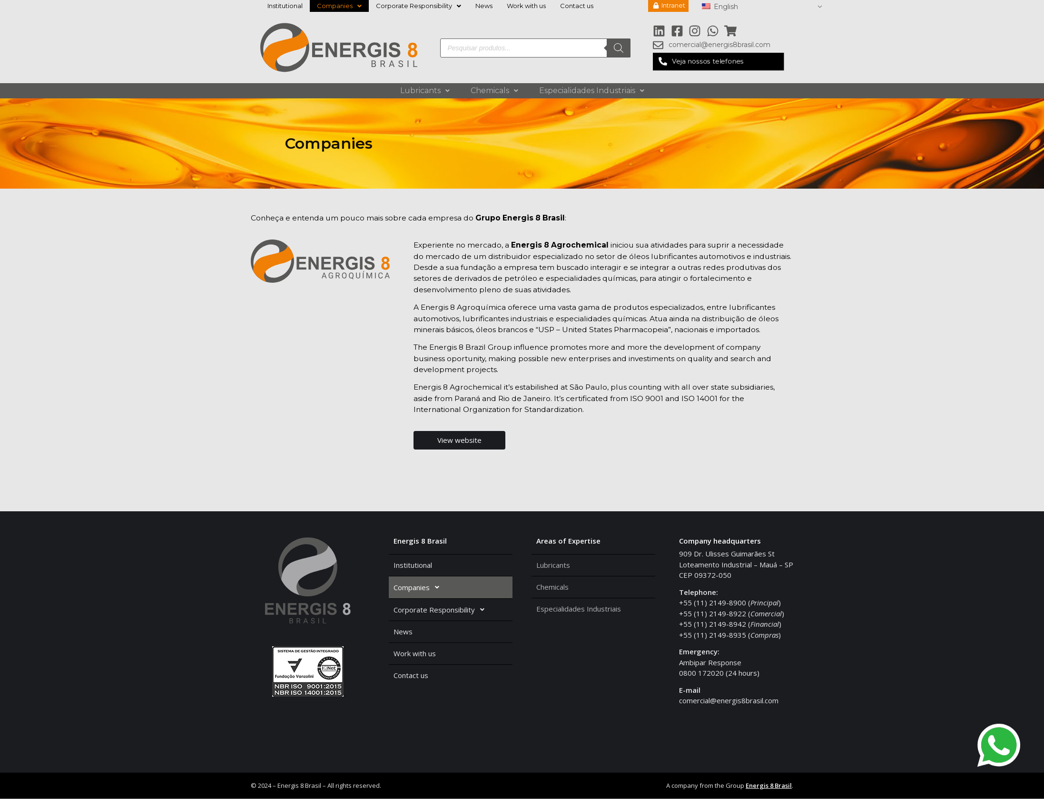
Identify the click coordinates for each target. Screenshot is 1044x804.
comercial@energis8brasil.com (728, 705)
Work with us (526, 6)
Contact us (576, 6)
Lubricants (425, 91)
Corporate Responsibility (418, 6)
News (483, 6)
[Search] (618, 48)
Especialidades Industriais (591, 91)
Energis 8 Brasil (769, 791)
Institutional (285, 6)
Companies (339, 6)
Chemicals (494, 91)
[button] (718, 62)
